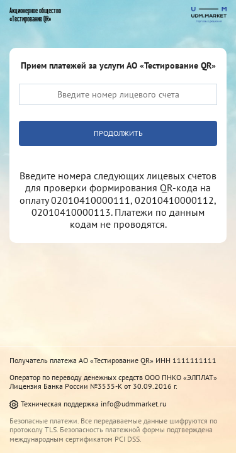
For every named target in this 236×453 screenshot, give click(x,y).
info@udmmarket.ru (133, 403)
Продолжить (118, 133)
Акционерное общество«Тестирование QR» (35, 14)
